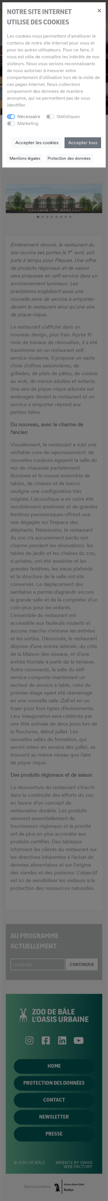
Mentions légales (25, 158)
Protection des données (69, 158)
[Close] (99, 10)
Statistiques (68, 116)
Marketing (27, 123)
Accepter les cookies (36, 142)
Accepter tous (82, 142)
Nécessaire (28, 116)
